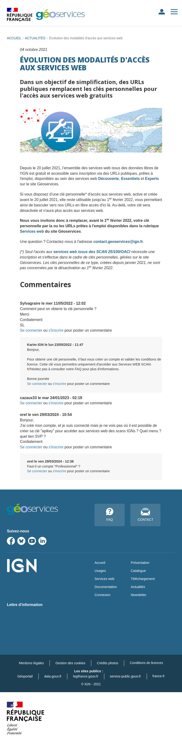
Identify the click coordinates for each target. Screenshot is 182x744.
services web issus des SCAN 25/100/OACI (91, 252)
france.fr (158, 676)
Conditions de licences (146, 663)
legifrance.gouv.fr (85, 676)
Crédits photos (107, 663)
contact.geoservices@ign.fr (118, 242)
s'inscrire (56, 330)
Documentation (106, 587)
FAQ (110, 514)
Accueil (100, 563)
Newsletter (138, 595)
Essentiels (130, 179)
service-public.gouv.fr (125, 676)
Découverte (108, 179)
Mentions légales (31, 663)
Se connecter (31, 330)
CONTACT (146, 514)
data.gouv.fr (53, 676)
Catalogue (138, 571)
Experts (152, 179)
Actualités (138, 587)
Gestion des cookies (70, 663)
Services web (32, 231)
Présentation (140, 563)
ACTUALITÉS (35, 38)
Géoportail (25, 676)
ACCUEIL (14, 38)
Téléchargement (143, 579)
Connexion (102, 595)
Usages (100, 571)
